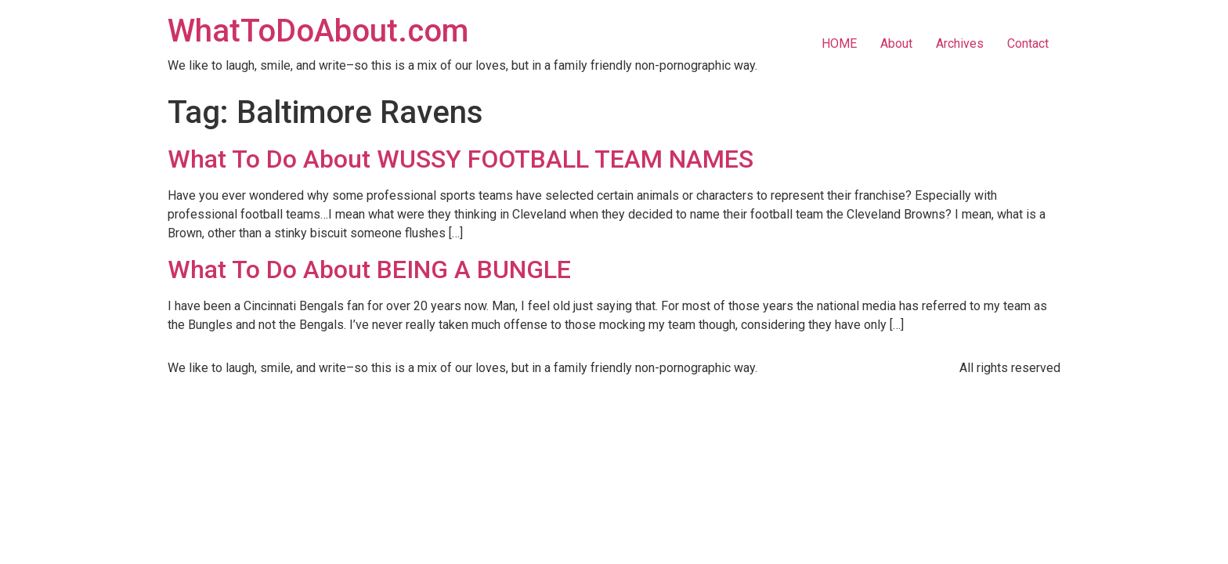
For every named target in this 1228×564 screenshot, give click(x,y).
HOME (839, 43)
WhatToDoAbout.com (318, 31)
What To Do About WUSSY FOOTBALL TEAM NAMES (460, 159)
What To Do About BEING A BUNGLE (369, 269)
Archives (960, 43)
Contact (1028, 43)
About (896, 43)
